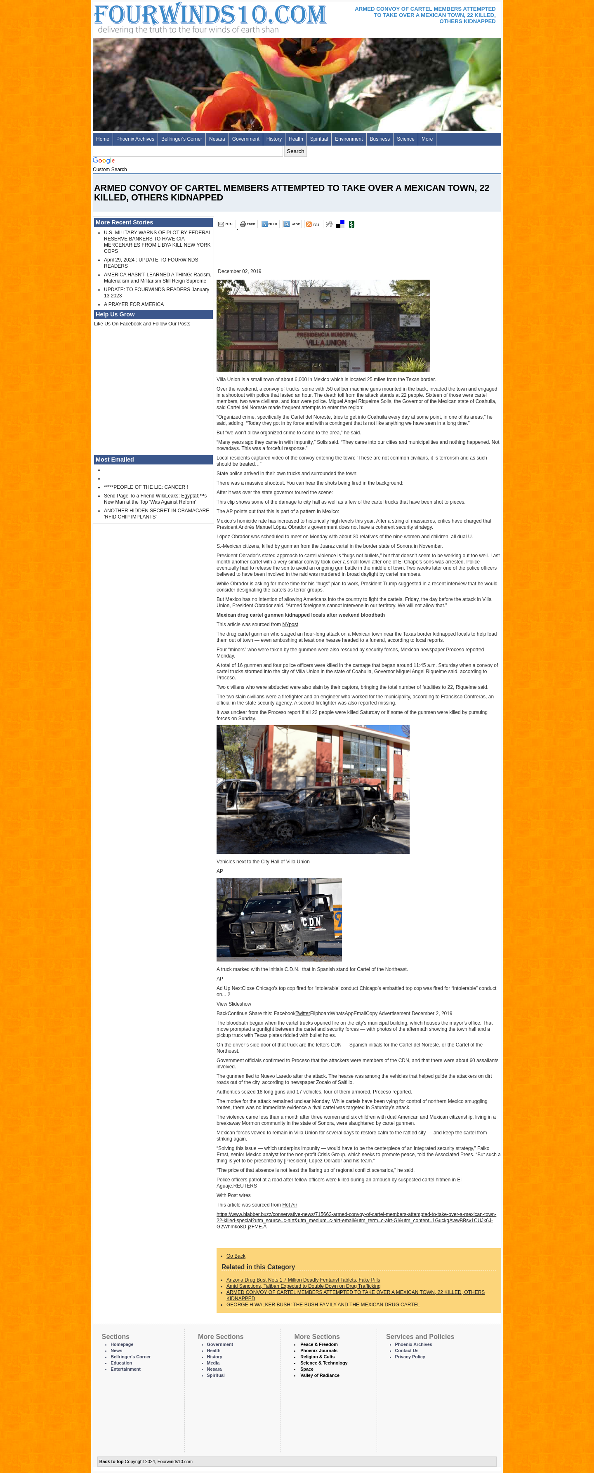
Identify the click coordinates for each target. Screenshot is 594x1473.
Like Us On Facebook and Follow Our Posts (142, 324)
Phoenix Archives (135, 139)
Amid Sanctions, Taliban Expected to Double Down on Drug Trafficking (303, 1286)
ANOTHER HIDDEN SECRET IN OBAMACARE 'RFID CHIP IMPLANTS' (156, 514)
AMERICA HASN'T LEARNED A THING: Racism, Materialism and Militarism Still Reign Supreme (158, 278)
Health (296, 139)
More (427, 139)
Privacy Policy (410, 1356)
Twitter (302, 1013)
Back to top (111, 1461)
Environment (349, 139)
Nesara (217, 139)
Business (380, 139)
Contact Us (407, 1350)
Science (406, 139)
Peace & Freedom (319, 1344)
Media (213, 1362)
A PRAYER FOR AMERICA (134, 304)
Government (245, 139)
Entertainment (126, 1369)
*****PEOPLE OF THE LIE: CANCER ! (146, 487)
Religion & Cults (317, 1356)
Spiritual (319, 139)
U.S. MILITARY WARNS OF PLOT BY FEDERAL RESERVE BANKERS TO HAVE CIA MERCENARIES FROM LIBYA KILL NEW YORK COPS (157, 242)
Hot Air (289, 1205)
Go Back (235, 1256)
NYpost (290, 624)
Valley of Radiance (319, 1375)
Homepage (122, 1344)
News (116, 1350)
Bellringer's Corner (181, 139)
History (274, 139)
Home (102, 139)
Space (307, 1369)
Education (121, 1362)
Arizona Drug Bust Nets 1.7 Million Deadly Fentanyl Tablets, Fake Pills (303, 1280)
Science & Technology (323, 1362)
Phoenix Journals (318, 1350)
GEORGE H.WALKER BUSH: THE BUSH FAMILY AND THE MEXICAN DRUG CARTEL (323, 1305)
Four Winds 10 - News (175, 16)
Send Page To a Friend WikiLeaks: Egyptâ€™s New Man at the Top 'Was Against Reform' (155, 499)
